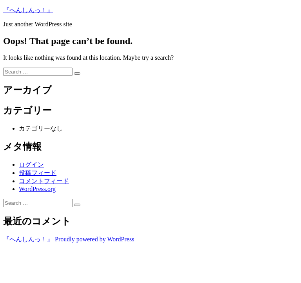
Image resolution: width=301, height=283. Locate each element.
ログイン (31, 164)
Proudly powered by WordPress (94, 239)
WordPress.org (37, 189)
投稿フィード (37, 172)
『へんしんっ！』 (28, 10)
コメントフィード (44, 181)
